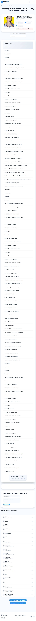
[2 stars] (15, 478)
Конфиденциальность (19, 617)
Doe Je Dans (7, 557)
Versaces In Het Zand (9, 590)
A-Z (34, 1)
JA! (6, 536)
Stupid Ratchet (8, 569)
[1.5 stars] (14, 478)
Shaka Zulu (7, 565)
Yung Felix (11, 5)
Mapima (6, 553)
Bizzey (7, 566)
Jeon (7, 550)
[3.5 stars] (20, 478)
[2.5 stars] (17, 478)
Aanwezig (7, 561)
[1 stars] (13, 478)
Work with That (8, 577)
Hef (12, 566)
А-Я (32, 1)
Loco (6, 516)
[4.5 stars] (23, 478)
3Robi (13, 546)
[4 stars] (21, 478)
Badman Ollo (7, 545)
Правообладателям (21, 615)
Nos (6, 549)
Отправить (6, 504)
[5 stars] (24, 478)
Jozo (10, 558)
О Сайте (15, 615)
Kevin (7, 554)
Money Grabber (8, 533)
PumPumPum (7, 581)
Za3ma (6, 524)
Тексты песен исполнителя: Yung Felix (18, 600)
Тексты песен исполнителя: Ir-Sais (18, 602)
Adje (12, 558)
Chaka (6, 521)
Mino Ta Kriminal (8, 540)
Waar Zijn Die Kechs (9, 594)
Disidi (6, 574)
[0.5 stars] (11, 478)
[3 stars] (18, 478)
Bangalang (7, 528)
